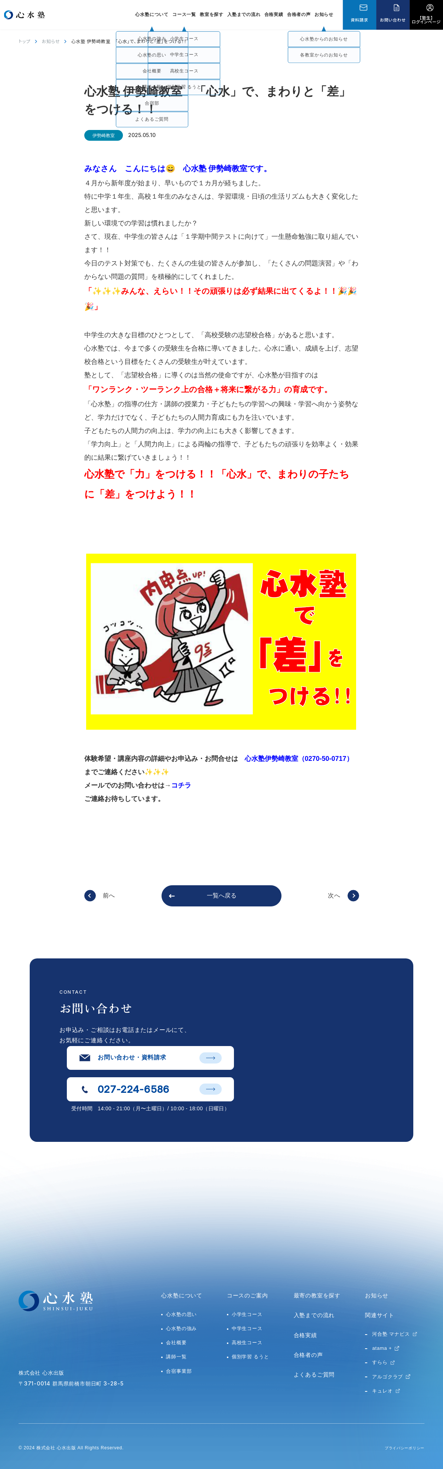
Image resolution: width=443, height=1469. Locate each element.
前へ (109, 895)
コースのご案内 (247, 1295)
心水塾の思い (181, 1314)
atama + (382, 1348)
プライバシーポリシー (400, 1447)
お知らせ (324, 14)
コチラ (181, 785)
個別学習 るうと (250, 1356)
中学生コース (247, 1328)
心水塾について (181, 1295)
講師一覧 (176, 1356)
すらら (379, 1362)
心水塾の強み (181, 1328)
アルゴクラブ (387, 1377)
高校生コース (247, 1342)
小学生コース (247, 1314)
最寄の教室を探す (317, 1295)
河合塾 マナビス (391, 1334)
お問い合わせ (392, 20)
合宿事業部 (179, 1371)
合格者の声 (299, 14)
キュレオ (382, 1391)
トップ (24, 41)
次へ (334, 895)
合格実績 (273, 14)
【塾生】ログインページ (426, 19)
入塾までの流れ (244, 14)
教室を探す (212, 14)
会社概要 (176, 1342)
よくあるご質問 (314, 1374)
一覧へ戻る (222, 895)
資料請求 (359, 20)
